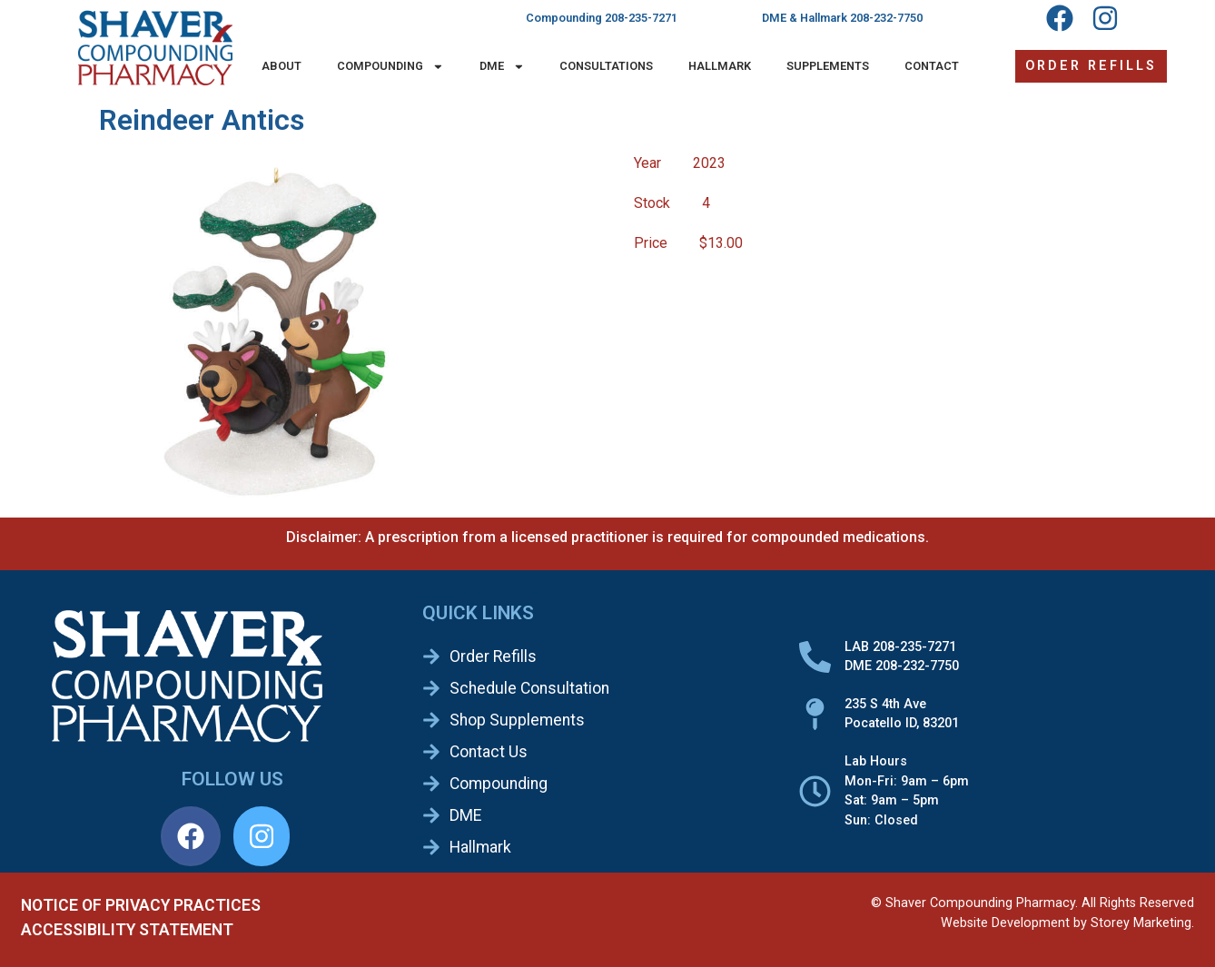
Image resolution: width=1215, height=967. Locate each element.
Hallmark (719, 66)
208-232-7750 (886, 18)
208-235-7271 (641, 18)
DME (502, 67)
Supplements (827, 66)
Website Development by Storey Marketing (1066, 923)
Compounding (390, 67)
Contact (931, 66)
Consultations (606, 66)
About (281, 66)
